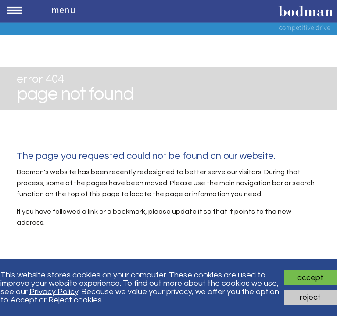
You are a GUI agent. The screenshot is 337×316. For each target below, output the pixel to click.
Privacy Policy (53, 291)
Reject (310, 297)
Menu (63, 10)
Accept (310, 277)
